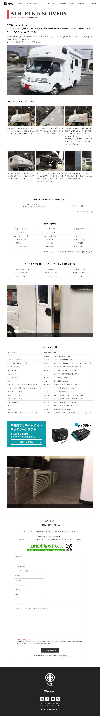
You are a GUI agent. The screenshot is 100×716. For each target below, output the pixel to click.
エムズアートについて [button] (49, 4)
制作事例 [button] (63, 4)
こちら (36, 539)
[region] (50, 70)
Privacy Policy (54, 655)
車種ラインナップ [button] (33, 4)
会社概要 (81, 4)
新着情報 (21, 4)
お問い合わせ (91, 4)
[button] (9, 70)
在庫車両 (72, 4)
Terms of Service (61, 655)
